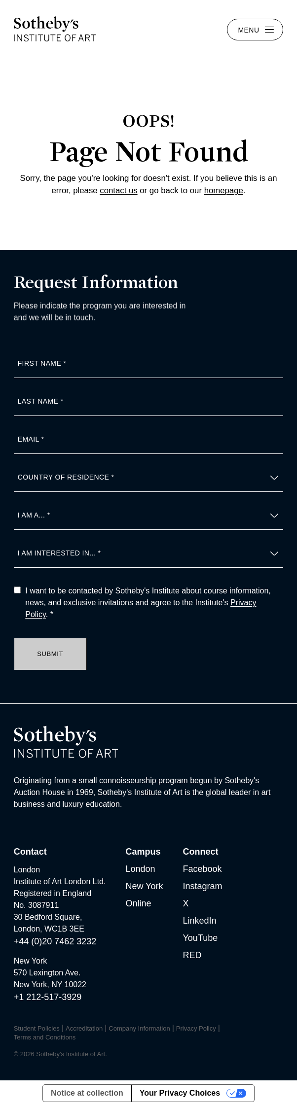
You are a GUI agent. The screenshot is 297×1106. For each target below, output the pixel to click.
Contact (30, 852)
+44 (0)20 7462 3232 (55, 941)
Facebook (202, 869)
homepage (223, 190)
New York (144, 886)
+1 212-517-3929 (48, 997)
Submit (50, 653)
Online (138, 903)
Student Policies (37, 1028)
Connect (200, 852)
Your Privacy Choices (180, 1093)
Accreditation (84, 1028)
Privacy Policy (196, 1028)
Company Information (139, 1028)
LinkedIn (199, 921)
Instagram (202, 886)
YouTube (200, 938)
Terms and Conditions (45, 1037)
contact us (118, 190)
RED (192, 955)
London (140, 869)
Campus (142, 852)
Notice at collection (87, 1093)
